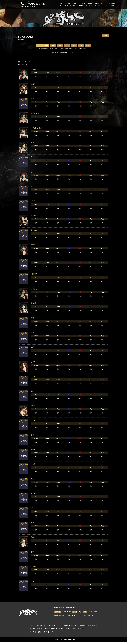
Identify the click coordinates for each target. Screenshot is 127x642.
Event (97, 5)
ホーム (31, 625)
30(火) (88, 45)
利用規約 (80, 628)
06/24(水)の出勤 (42, 45)
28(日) (74, 45)
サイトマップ (48, 632)
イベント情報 (84, 625)
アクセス (40, 628)
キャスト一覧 (48, 625)
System (89, 5)
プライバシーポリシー (35, 632)
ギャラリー (32, 628)
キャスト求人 (60, 628)
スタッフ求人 (70, 628)
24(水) (36, 72)
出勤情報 (64, 625)
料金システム (74, 625)
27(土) (67, 45)
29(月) (81, 45)
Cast (68, 5)
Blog (74, 5)
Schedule (81, 5)
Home (61, 5)
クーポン (93, 625)
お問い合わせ (50, 628)
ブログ (56, 625)
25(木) (53, 45)
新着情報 (39, 625)
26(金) (60, 45)
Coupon (104, 5)
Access (112, 5)
